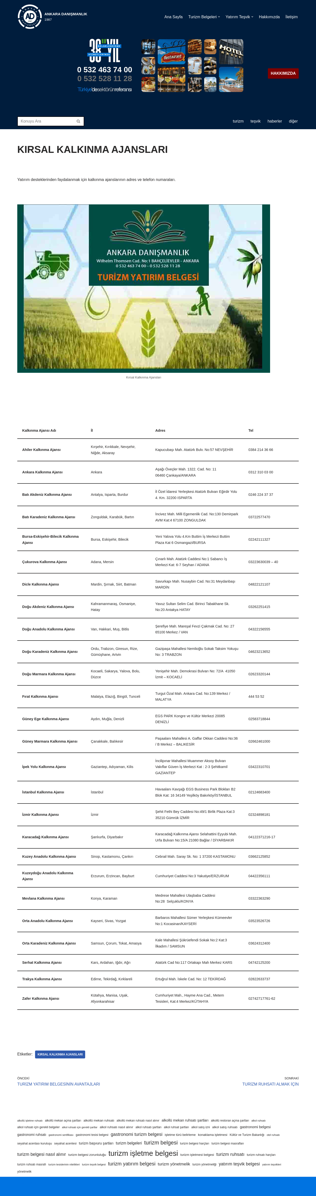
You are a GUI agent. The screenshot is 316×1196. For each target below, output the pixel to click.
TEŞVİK (256, 121)
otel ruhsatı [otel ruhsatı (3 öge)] (273, 1134)
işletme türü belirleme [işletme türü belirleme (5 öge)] (180, 1135)
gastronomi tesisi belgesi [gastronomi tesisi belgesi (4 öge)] (92, 1135)
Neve (21, 1183)
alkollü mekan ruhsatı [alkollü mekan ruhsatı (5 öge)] (98, 1120)
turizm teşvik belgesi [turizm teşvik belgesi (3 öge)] (94, 1164)
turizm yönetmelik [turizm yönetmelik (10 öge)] (174, 1164)
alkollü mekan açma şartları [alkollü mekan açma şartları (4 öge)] (63, 1120)
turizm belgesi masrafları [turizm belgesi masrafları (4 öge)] (228, 1143)
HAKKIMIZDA (283, 73)
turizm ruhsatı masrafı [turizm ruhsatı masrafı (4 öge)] (31, 1164)
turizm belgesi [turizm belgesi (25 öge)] (161, 1143)
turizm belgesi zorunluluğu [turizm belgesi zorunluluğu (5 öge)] (87, 1155)
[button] (219, 17)
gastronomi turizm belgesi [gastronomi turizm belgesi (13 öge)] (136, 1134)
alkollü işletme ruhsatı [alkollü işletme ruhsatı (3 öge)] (29, 1120)
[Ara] (45, 121)
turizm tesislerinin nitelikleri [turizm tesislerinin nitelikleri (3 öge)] (64, 1164)
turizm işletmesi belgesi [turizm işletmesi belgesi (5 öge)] (197, 1155)
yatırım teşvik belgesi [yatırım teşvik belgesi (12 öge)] (239, 1163)
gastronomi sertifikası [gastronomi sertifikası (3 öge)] (61, 1134)
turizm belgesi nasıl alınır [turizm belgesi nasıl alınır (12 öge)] (41, 1154)
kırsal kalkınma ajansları (60, 1054)
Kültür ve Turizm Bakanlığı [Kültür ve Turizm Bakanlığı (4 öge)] (247, 1135)
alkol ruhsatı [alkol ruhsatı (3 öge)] (258, 1120)
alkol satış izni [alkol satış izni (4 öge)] (200, 1127)
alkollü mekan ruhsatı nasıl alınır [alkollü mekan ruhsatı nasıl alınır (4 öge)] (138, 1120)
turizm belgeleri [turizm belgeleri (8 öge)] (129, 1143)
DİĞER (293, 121)
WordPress (39, 1183)
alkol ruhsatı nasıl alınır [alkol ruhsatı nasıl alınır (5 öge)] (116, 1127)
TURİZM (238, 121)
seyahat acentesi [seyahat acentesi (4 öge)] (65, 1143)
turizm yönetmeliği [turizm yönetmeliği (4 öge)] (204, 1164)
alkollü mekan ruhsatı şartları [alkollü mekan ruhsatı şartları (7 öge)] (185, 1120)
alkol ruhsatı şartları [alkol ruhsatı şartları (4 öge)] (148, 1127)
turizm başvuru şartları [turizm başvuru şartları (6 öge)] (96, 1143)
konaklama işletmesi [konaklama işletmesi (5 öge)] (212, 1135)
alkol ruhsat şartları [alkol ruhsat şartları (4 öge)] (176, 1127)
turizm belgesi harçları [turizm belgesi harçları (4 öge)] (194, 1143)
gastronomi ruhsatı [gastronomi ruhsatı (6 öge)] (31, 1135)
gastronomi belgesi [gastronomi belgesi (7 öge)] (255, 1127)
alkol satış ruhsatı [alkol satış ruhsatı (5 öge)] (225, 1127)
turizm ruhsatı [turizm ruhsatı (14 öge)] (230, 1154)
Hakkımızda (269, 17)
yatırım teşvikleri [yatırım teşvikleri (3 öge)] (271, 1164)
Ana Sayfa (173, 17)
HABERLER (275, 121)
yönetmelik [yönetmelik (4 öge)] (24, 1171)
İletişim (291, 17)
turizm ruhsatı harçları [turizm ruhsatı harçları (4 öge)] (261, 1155)
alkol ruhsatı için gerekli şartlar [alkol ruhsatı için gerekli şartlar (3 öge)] (79, 1127)
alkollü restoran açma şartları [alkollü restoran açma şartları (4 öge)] (230, 1120)
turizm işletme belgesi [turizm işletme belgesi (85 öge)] (143, 1153)
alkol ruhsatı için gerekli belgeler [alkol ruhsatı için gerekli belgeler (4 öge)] (38, 1127)
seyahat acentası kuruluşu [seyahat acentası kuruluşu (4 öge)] (34, 1143)
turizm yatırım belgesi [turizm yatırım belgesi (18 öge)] (132, 1163)
